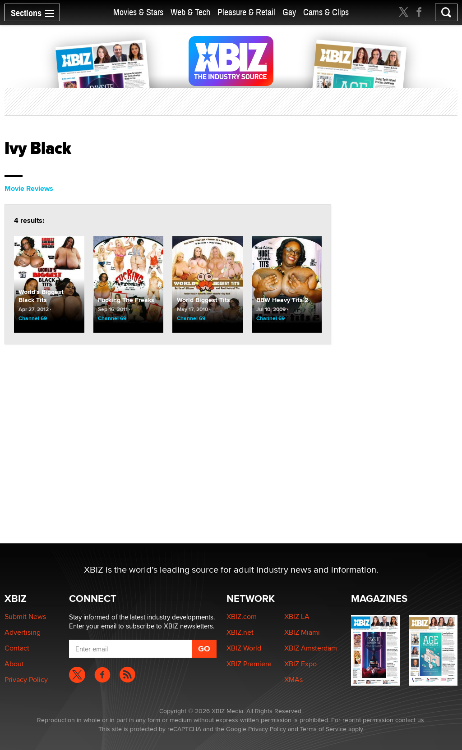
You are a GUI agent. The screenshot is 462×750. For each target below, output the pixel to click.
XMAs (293, 679)
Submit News (25, 616)
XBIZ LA (297, 616)
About (14, 664)
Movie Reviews (29, 188)
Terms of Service (323, 728)
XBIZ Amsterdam (310, 648)
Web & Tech (190, 12)
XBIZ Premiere (249, 664)
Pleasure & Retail (246, 12)
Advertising (23, 632)
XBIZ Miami (302, 632)
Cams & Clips (326, 12)
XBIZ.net (240, 632)
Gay (289, 12)
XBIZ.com (241, 616)
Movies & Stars (138, 12)
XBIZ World (243, 648)
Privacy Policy (26, 679)
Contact (17, 648)
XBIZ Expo (300, 664)
